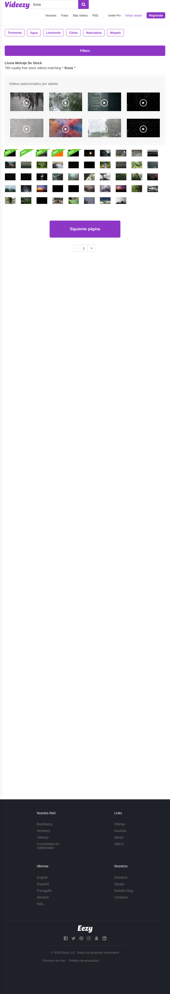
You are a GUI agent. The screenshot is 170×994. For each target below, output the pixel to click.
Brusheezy (44, 824)
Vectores (50, 15)
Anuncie (120, 831)
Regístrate (156, 15)
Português (44, 891)
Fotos (64, 15)
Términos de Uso (53, 960)
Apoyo (119, 837)
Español (43, 884)
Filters (85, 51)
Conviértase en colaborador (48, 846)
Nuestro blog (123, 891)
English (42, 877)
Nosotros (121, 877)
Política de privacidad (83, 960)
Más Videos (80, 15)
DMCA (119, 844)
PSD (95, 15)
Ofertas (119, 824)
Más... (41, 904)
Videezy (43, 837)
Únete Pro (114, 15)
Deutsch (43, 897)
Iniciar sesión (133, 15)
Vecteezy (43, 831)
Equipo (119, 884)
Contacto (121, 897)
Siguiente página (85, 762)
